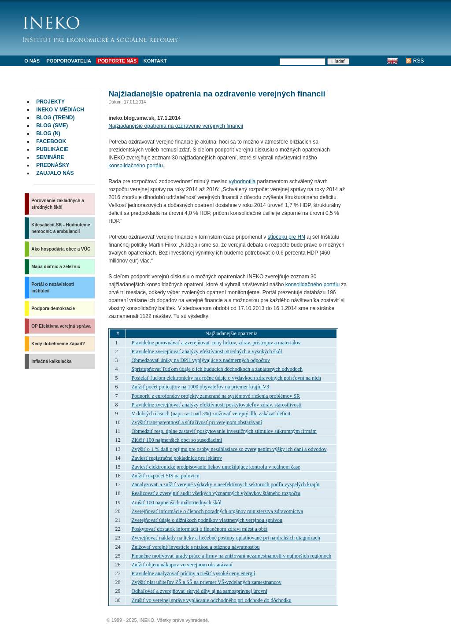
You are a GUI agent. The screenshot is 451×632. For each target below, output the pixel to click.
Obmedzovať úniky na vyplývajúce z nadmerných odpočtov (200, 360)
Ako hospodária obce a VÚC (60, 249)
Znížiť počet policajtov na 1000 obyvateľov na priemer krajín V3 (200, 387)
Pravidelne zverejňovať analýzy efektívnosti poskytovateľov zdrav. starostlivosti (216, 405)
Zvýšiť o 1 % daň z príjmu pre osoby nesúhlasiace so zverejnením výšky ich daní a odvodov (228, 449)
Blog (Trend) (55, 118)
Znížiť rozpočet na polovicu (165, 476)
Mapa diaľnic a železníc (55, 266)
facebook (51, 141)
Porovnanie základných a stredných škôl (57, 204)
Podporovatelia (68, 60)
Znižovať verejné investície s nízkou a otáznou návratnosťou (195, 547)
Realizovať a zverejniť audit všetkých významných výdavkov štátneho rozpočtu (215, 493)
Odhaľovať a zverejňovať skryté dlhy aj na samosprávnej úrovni (199, 591)
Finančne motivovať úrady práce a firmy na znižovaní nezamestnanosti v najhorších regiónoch (231, 556)
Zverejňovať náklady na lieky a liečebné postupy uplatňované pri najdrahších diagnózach (225, 538)
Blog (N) (48, 133)
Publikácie (52, 149)
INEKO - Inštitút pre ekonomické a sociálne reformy (110, 26)
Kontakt (155, 60)
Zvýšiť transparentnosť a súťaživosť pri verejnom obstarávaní (196, 422)
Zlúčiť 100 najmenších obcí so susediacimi (176, 440)
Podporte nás (117, 60)
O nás (32, 60)
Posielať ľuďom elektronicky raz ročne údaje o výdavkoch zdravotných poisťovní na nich (226, 378)
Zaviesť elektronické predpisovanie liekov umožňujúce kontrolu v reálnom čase (215, 467)
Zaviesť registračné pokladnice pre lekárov (176, 458)
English (392, 60)
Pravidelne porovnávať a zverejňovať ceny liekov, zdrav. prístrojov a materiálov (215, 343)
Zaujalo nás (55, 173)
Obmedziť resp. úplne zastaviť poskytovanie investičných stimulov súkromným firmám (224, 431)
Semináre (50, 157)
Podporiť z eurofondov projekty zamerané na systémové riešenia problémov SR (215, 396)
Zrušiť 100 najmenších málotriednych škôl (176, 502)
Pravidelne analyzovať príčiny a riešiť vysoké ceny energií (193, 573)
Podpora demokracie (53, 308)
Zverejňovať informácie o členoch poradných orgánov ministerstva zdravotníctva (217, 511)
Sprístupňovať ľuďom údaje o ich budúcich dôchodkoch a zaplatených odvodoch (217, 369)
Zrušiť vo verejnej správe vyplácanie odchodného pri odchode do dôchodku (211, 600)
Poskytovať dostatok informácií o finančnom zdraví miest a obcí (199, 529)
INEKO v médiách (60, 110)
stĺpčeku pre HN (286, 237)
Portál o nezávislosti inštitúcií (52, 287)
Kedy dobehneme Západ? (58, 343)
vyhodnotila (242, 181)
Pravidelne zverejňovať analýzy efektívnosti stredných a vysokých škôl (206, 351)
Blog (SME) (52, 125)
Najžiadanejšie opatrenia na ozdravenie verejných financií (175, 126)
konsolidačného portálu (135, 166)
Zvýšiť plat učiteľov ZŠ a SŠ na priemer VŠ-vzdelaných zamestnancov (206, 582)
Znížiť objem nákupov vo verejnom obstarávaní (181, 565)
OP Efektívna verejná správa (60, 326)
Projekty (50, 102)
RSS (418, 61)
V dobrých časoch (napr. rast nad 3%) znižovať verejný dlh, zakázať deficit (210, 413)
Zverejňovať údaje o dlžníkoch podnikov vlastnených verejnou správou (206, 520)
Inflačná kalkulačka (51, 361)
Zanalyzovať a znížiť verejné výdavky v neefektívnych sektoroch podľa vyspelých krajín (225, 484)
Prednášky (52, 165)
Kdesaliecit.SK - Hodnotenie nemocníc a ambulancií (60, 228)
